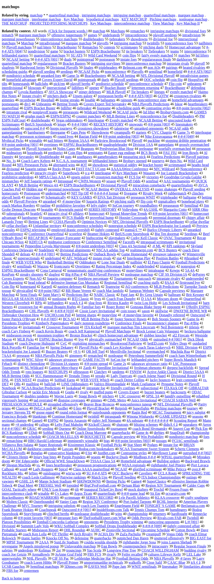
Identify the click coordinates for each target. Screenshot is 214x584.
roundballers (149, 205)
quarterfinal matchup (64, 15)
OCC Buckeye (122, 473)
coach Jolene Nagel (152, 376)
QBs (17, 384)
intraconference (136, 35)
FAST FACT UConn (90, 169)
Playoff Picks (88, 347)
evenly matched (181, 92)
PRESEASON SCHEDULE (22, 404)
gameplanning (12, 132)
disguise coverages (71, 400)
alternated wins (64, 165)
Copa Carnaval (51, 270)
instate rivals (102, 258)
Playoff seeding (194, 189)
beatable (47, 209)
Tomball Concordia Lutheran (58, 522)
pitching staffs (125, 201)
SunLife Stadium (66, 542)
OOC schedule (154, 80)
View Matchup (163, 23)
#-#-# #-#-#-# (158, 420)
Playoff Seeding (124, 477)
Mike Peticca (176, 469)
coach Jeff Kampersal (84, 331)
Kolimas (45, 550)
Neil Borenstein (172, 327)
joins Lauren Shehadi (176, 542)
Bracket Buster (115, 88)
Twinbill (193, 518)
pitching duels (153, 47)
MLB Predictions (166, 287)
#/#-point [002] (49, 291)
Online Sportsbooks (91, 429)
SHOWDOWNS (89, 481)
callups (44, 424)
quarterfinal (10, 108)
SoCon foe (118, 360)
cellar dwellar (199, 222)
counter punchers (88, 116)
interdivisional (12, 88)
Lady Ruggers (43, 469)
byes (97, 299)
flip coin (146, 201)
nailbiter (136, 262)
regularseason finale (156, 59)
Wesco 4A (51, 185)
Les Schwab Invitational (180, 303)
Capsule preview (123, 437)
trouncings (73, 550)
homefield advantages (188, 100)
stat (118, 258)
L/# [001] (192, 522)
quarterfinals (107, 493)
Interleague (96, 120)
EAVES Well (97, 566)
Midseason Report (45, 530)
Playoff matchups (19, 47)
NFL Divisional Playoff (158, 76)
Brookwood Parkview (126, 343)
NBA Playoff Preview (103, 274)
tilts (4, 84)
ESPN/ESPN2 (60, 116)
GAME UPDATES (173, 416)
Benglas (37, 453)
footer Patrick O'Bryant (19, 319)
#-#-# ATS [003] (140, 96)
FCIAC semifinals (185, 441)
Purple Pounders (74, 457)
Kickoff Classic (99, 424)
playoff (200, 63)
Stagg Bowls (88, 396)
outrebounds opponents (109, 412)
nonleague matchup (193, 19)
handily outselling (178, 396)
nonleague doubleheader (92, 514)
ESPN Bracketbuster (106, 51)
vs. (38, 465)
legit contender (187, 380)
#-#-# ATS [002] (200, 71)
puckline (154, 140)
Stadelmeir (46, 250)
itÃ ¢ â (196, 562)
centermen (31, 571)
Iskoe (179, 104)
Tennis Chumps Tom (150, 510)
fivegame (130, 193)
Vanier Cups (68, 502)
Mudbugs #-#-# (144, 457)
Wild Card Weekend (102, 55)
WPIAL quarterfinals (176, 457)
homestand (28, 287)
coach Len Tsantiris (95, 506)
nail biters (44, 47)
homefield (175, 71)
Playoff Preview (25, 201)
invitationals (32, 327)
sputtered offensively (169, 538)
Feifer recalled (132, 554)
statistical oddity (125, 165)
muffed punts (103, 392)
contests (109, 47)
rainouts (127, 100)
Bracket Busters (74, 63)
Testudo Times (79, 376)
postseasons (10, 104)
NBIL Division (187, 347)
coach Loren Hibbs (38, 562)
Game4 (136, 481)
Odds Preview (142, 518)
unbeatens (194, 84)
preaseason (171, 205)
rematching (14, 441)
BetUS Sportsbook (38, 124)
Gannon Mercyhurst (63, 368)
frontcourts (62, 266)
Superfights (141, 408)
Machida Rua (180, 351)
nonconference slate (152, 100)
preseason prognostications (96, 465)
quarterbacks (121, 433)
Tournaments (123, 278)
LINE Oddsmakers (74, 384)
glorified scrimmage (147, 469)
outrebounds (11, 128)
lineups (159, 92)
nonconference (115, 71)
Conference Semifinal (101, 242)
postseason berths (110, 96)
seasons (197, 416)
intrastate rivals (178, 63)
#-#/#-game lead (133, 493)
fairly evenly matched (157, 55)
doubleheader (40, 120)
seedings (66, 71)
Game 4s (142, 433)
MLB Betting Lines (121, 116)
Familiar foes (91, 307)
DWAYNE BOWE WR (190, 311)
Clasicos (22, 408)
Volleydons (130, 209)
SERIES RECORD (99, 497)
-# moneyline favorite (138, 315)
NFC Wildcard (164, 169)
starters (141, 132)
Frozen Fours (178, 489)
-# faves (185, 558)
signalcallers (167, 201)
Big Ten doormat (167, 234)
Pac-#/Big (191, 323)
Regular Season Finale (190, 546)
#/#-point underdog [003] (121, 136)
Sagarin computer (59, 278)
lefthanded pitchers (145, 360)
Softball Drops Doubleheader (116, 526)
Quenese (65, 429)
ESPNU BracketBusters (80, 145)
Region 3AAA (78, 140)
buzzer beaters (154, 392)
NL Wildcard (34, 368)
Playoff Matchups (118, 331)
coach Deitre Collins (129, 380)
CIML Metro (116, 400)
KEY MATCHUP (134, 19)
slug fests (95, 303)
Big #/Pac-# (73, 274)
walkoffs (134, 562)
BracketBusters (13, 497)
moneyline (109, 315)
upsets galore (80, 177)
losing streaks (70, 100)
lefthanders (56, 303)
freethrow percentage (93, 278)
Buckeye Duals (117, 457)
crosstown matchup (109, 177)
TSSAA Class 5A (102, 461)
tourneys (158, 161)
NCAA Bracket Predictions (41, 388)
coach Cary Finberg (16, 331)
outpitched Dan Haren (133, 538)
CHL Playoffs (39, 311)
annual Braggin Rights (60, 307)
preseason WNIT (143, 197)
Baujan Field (88, 136)
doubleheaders (93, 39)
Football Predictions (190, 262)
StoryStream (33, 514)
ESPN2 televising (33, 230)
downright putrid (70, 209)
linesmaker (170, 566)
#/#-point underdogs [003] (95, 246)
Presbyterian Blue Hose (117, 149)
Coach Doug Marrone (91, 433)
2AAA (44, 542)
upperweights (11, 558)
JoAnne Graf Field (68, 554)
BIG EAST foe (201, 538)
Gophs (69, 392)
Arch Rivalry (83, 534)
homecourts (10, 193)
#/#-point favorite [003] (35, 518)
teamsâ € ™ (133, 230)
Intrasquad (65, 181)
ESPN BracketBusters (79, 185)
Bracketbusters (95, 76)
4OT (83, 165)
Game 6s (193, 319)
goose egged (45, 412)
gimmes (96, 400)
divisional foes (195, 31)
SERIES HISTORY (102, 209)
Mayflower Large (164, 453)
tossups (161, 441)
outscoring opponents (164, 522)
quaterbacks (102, 538)
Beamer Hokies (98, 234)
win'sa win (73, 473)
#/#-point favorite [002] (193, 108)
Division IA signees (65, 364)
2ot (58, 550)
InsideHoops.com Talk (112, 510)
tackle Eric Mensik (46, 392)
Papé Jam (127, 295)
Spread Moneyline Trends (128, 213)
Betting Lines (38, 222)
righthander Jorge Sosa (139, 542)
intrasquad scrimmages (157, 242)
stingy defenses (90, 92)
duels (105, 80)
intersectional (56, 88)
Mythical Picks (12, 140)
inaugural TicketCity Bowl (103, 489)
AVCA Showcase (61, 92)
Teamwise (112, 287)
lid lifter (149, 112)
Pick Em (201, 429)
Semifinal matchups (44, 566)
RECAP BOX (38, 238)
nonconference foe (153, 116)
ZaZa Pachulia (130, 534)
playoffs (103, 43)
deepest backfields (180, 368)
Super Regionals (50, 445)
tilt (77, 489)
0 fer (88, 453)
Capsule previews (172, 291)
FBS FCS (94, 554)
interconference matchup (132, 23)
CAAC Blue (176, 562)
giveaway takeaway (167, 254)
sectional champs (14, 420)
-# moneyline (71, 201)
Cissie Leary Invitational (97, 311)
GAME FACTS (94, 360)
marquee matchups (15, 19)
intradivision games (194, 76)
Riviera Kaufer (118, 303)
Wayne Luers (63, 396)
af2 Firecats (180, 335)
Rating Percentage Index (113, 266)
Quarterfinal (192, 299)
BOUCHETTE (95, 437)
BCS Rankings (12, 433)
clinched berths (58, 514)
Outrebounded (43, 502)
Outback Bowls (105, 254)
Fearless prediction (15, 173)
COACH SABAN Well (179, 400)
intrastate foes (68, 518)
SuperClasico (156, 481)
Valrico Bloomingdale (110, 384)
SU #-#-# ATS (96, 473)
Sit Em (155, 493)
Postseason (32, 193)
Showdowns (100, 132)
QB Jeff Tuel (95, 351)
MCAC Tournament (166, 412)
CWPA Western (89, 181)
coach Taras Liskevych (153, 347)
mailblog (32, 384)
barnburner (30, 218)
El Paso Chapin (159, 262)
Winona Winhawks (140, 416)
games (92, 35)
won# (23, 469)
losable (90, 100)
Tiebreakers (156, 51)
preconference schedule (146, 84)
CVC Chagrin (162, 132)
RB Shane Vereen (78, 291)
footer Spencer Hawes (131, 319)
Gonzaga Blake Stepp (146, 307)
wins (118, 514)
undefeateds (111, 35)
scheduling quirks (14, 71)
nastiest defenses (70, 287)
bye (81, 339)
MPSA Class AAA (52, 177)
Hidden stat (34, 189)
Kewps (175, 270)
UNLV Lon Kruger (55, 489)
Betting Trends (67, 104)
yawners (8, 481)
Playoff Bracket (98, 408)
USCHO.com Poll (58, 315)
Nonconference (191, 169)
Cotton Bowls (185, 530)
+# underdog (24, 424)
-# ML (156, 246)
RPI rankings (176, 246)
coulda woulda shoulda (100, 542)
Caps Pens (78, 132)
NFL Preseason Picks (32, 165)
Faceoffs (129, 242)
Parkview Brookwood (110, 140)
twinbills (153, 43)
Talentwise (9, 327)
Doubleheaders (183, 116)
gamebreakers (108, 157)
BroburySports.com (174, 112)
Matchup (27, 43)
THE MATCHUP (14, 23)
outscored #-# (35, 128)
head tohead (37, 282)
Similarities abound (197, 566)
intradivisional (49, 43)
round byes (66, 136)
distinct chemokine (31, 364)
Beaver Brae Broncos (99, 404)
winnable (35, 140)
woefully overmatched (174, 149)
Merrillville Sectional (125, 351)
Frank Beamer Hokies (17, 510)
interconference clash (17, 493)
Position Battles (167, 258)
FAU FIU (170, 153)
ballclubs (41, 84)
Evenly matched (121, 120)
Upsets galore (83, 96)
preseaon (23, 355)
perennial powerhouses (18, 39)
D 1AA (146, 299)
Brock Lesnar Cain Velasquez (157, 331)
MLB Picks (25, 339)
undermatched (55, 193)
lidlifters (78, 88)
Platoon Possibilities (16, 522)
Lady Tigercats (121, 376)
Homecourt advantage (185, 47)
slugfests (8, 67)
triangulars (167, 266)
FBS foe (12, 571)
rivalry (7, 266)
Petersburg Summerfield (146, 355)
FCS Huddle (75, 218)
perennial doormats (167, 218)
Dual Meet (25, 485)
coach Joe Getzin (14, 554)
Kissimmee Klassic (82, 445)
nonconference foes (179, 43)
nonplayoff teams (45, 112)
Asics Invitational (144, 400)
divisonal (13, 169)
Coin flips (75, 153)
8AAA (169, 282)
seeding (47, 429)
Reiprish (121, 408)
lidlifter (66, 108)
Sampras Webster (141, 291)
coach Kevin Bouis (49, 331)
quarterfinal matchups (159, 15)
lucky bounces (160, 380)
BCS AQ (69, 319)
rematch (8, 35)
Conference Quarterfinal (46, 234)
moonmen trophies (50, 335)
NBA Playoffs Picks (49, 355)
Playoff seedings (126, 80)
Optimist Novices (94, 222)
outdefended (145, 266)
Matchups (118, 31)
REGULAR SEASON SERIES (24, 299)
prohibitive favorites (70, 205)
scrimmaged (177, 165)
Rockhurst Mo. (12, 473)
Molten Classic (17, 502)
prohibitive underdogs (18, 177)
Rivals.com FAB (169, 518)
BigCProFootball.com (100, 485)
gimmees (75, 355)
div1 (27, 104)
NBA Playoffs (164, 558)
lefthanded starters (15, 55)
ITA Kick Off (173, 388)
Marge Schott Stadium (55, 481)
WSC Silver (34, 360)
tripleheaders (108, 67)
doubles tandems (37, 396)
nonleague (115, 355)
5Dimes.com (73, 566)
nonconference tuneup (136, 404)
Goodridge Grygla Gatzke (183, 177)
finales (88, 67)
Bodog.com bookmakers (96, 449)
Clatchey (100, 372)
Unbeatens (43, 104)
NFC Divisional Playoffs (130, 222)
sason (146, 311)
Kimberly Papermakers (52, 323)
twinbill (93, 416)
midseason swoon (19, 335)
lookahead (73, 388)
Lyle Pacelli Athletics (134, 497)
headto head (200, 165)
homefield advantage (21, 80)
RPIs (38, 303)
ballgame (189, 197)
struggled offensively (63, 404)
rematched (95, 355)
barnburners (36, 132)
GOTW (163, 96)
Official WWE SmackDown (64, 461)
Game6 (37, 420)
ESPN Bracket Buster (40, 108)
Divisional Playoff (114, 185)
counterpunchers (135, 546)
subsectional (149, 388)
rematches (137, 31)
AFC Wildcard (76, 258)
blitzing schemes (146, 424)
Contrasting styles (134, 453)
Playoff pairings (197, 157)
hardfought (179, 514)
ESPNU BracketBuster (18, 270)
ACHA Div (106, 534)
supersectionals (29, 258)
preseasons (71, 112)
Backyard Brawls (197, 461)
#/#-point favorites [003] (133, 441)
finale (6, 262)
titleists (194, 327)
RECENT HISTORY (108, 124)
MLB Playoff (116, 92)
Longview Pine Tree (121, 550)
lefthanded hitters (105, 161)
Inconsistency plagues (163, 323)
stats (68, 157)
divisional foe (163, 39)
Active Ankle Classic (162, 372)
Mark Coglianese (143, 384)
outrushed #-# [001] (168, 339)
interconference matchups (59, 39)
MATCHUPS (58, 372)
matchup (36, 15)
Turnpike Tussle (195, 287)
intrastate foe (95, 388)
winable (43, 493)
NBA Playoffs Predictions (150, 104)
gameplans (166, 145)
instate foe (170, 445)
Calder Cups (196, 485)
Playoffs (137, 71)
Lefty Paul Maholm (69, 424)
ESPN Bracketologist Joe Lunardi (166, 226)
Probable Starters (14, 530)
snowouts (136, 124)
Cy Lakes (62, 493)
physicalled (24, 291)
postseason (107, 59)
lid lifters (202, 55)
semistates (95, 153)
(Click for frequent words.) (68, 31)
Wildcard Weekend (98, 112)
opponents (91, 522)
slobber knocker (155, 335)
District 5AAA (193, 372)
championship (137, 514)
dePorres (198, 274)
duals (68, 59)
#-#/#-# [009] (152, 526)
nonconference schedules (85, 226)
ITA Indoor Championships (161, 477)
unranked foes (51, 76)
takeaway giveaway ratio (149, 364)
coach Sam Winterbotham (187, 355)
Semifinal (191, 205)
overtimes (51, 145)
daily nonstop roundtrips (92, 323)
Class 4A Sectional (133, 246)
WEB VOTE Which (94, 380)
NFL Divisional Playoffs (175, 404)
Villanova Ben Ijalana (17, 445)
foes (206, 437)
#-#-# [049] (186, 136)
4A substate (135, 420)
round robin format (73, 412)
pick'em (59, 84)
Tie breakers (140, 92)
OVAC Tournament (177, 238)
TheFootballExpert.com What (104, 518)
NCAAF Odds (137, 339)
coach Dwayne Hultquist (37, 343)
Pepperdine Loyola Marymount (47, 246)
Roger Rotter (115, 307)
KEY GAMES (81, 197)
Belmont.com (132, 67)
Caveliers (145, 473)
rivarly (111, 554)
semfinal (152, 181)
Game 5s (73, 76)
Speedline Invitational (113, 368)
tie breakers (134, 51)
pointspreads (87, 80)
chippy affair (195, 218)
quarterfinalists (182, 185)
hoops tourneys (61, 128)
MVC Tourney (32, 506)
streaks (100, 376)
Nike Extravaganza (158, 136)
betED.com (155, 343)
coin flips (129, 55)
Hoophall (47, 100)
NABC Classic (104, 295)
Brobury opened (135, 161)
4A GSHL (151, 209)
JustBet (62, 408)
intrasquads (113, 416)
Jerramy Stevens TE (16, 412)
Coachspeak (47, 510)
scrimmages (129, 47)
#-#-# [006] (80, 124)
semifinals (24, 266)
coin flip (176, 80)
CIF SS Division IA (172, 274)
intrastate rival (16, 112)
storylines (33, 197)
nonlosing (59, 299)
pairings (172, 67)
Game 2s (119, 364)
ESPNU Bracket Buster (56, 339)
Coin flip (8, 287)
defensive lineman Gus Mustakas (75, 282)
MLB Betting (28, 185)
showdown (100, 165)
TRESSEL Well (50, 485)
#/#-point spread (96, 364)
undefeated (53, 258)
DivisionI (8, 526)
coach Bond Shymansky (150, 429)
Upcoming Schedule (155, 530)
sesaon (111, 181)
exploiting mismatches (88, 343)
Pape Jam (119, 566)
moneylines (134, 270)
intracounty (160, 546)
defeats (25, 254)
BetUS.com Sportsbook (132, 234)
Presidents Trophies (16, 323)
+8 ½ (77, 351)
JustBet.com (106, 453)
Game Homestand (134, 254)
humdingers (178, 510)
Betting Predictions (74, 254)
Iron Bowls (190, 153)
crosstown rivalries (187, 96)
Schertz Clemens (187, 449)
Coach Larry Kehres (36, 161)
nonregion (188, 266)
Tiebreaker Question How (20, 315)
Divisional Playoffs (64, 67)
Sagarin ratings (36, 169)
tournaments (52, 218)
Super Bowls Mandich (180, 360)
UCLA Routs (167, 473)
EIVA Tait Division (111, 197)
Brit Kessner (195, 295)
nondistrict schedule (20, 76)
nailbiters (205, 43)
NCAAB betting (123, 76)
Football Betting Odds (132, 558)
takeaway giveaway (63, 360)
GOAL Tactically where (19, 489)
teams (174, 51)
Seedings (191, 234)
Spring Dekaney (62, 347)
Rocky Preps (61, 169)
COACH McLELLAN (63, 437)
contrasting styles (158, 108)
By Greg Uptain (151, 295)
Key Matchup (74, 19)
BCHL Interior (167, 502)
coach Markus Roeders (18, 205)
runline (45, 205)
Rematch (93, 287)
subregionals (15, 213)
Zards (87, 368)
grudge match (35, 116)
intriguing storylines (105, 63)
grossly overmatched (194, 145)
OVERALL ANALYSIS (132, 189)
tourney (192, 408)
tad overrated (43, 400)
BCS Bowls (149, 153)
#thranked (191, 258)
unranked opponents (148, 128)
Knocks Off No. (57, 538)
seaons (96, 457)
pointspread (85, 59)
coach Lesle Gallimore (38, 477)
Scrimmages (11, 124)
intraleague (156, 270)
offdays (78, 213)
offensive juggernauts (67, 35)
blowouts (34, 88)
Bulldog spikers (168, 461)
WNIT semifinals (143, 566)
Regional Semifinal (118, 282)
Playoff (137, 140)
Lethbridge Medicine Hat (92, 558)
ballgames (108, 100)
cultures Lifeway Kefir (164, 554)
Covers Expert (128, 392)
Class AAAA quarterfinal (91, 469)
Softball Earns (64, 380)
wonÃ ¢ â (76, 303)
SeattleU (36, 213)
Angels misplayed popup (41, 546)
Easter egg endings (121, 153)
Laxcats (67, 449)
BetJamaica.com (193, 506)
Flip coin (175, 84)
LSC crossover (130, 396)
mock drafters (138, 489)
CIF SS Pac (60, 558)
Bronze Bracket (81, 335)
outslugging (51, 473)
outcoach (144, 278)
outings (191, 477)
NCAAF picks (127, 112)
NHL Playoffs (37, 558)
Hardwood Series (32, 67)
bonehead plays (192, 201)
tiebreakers (117, 39)
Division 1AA (143, 145)
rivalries (43, 380)
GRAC (32, 429)
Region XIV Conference (100, 502)
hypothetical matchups (102, 19)
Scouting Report (185, 420)
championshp (199, 433)
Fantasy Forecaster (67, 238)
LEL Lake (193, 554)
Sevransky (26, 157)
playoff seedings (165, 35)
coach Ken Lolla (35, 534)
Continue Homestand (67, 416)
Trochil (159, 489)
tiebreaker (84, 108)
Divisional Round (184, 376)
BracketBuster (175, 88)
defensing (81, 538)
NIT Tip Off (80, 193)
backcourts (178, 392)
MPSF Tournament (20, 542)
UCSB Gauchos (13, 566)
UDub (33, 433)
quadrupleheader (115, 145)
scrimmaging (11, 360)
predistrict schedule (110, 84)
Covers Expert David (57, 80)
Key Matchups (101, 23)
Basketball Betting (60, 262)
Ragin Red (139, 412)
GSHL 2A (26, 481)
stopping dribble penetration (185, 140)
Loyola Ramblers (30, 92)
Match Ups (99, 477)
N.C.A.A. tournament (71, 161)
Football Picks (111, 445)
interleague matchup (46, 19)
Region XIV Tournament (163, 485)
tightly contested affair (183, 526)
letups (62, 124)
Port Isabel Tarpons (137, 502)
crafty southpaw (196, 497)
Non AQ (35, 278)
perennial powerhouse (64, 189)
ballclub (50, 384)
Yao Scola (94, 550)
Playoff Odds (130, 181)
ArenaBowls (41, 554)
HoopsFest (195, 80)
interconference (195, 51)
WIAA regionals (134, 465)
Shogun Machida (18, 465)
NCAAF (121, 469)
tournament (119, 429)
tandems (118, 372)
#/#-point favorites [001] (170, 213)
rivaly (84, 392)
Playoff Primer (67, 562)
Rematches (90, 47)
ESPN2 (53, 420)
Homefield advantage (136, 461)
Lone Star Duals (113, 262)
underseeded (195, 278)
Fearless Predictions (165, 157)
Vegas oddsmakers (69, 120)
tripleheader (169, 197)
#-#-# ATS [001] (47, 59)
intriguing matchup (127, 15)
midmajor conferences (64, 242)
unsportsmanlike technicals (103, 562)
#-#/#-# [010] (64, 311)
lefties (33, 473)
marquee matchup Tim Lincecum (131, 327)
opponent (174, 307)
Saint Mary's (52, 295)
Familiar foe (36, 347)
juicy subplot (196, 412)
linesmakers (184, 124)
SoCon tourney (123, 205)
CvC (63, 343)
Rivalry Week (153, 193)
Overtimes (82, 266)
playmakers (117, 238)
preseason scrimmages (36, 136)
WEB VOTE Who (28, 262)
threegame (57, 132)
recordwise (27, 100)
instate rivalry (32, 96)
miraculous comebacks (149, 185)
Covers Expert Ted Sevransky (105, 104)
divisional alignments (75, 250)
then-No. (176, 161)
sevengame (10, 546)
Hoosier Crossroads (133, 218)
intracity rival (57, 213)
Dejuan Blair (130, 485)
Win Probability (152, 437)
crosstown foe (28, 307)
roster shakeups (166, 189)
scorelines (13, 149)
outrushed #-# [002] (197, 453)
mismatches (10, 181)
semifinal (155, 71)
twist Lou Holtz (146, 303)
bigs (107, 441)
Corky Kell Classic (144, 238)
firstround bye (190, 282)
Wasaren (149, 173)
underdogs (25, 550)
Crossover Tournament (62, 327)
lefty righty (99, 205)
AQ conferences (137, 287)
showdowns (139, 39)
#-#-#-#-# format (106, 193)
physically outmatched (105, 339)
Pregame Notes (172, 384)
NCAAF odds (179, 128)
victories (152, 177)
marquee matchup (191, 15)
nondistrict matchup (183, 437)
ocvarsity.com (175, 493)
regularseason (47, 63)
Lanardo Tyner (12, 222)
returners (159, 514)
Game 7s (183, 132)
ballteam (174, 295)
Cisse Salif (154, 562)
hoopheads (34, 153)
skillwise (161, 311)
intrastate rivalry (168, 278)
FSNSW (136, 372)
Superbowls (71, 173)
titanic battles (31, 538)
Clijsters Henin (17, 457)
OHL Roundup (74, 530)
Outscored (198, 315)
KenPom (8, 274)
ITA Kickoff (93, 327)
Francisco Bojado (14, 416)
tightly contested (107, 230)
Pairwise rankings (73, 477)
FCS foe (135, 177)
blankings (40, 416)
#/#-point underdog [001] (20, 145)
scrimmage (72, 497)
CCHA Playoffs (65, 222)
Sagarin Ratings (97, 201)
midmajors (14, 153)
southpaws (84, 157)
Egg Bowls (109, 546)
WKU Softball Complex (71, 526)
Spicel (63, 469)
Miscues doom (167, 299)
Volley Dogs (178, 343)
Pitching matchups (163, 19)
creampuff (153, 534)
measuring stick (134, 157)
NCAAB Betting (150, 120)
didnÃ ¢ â (170, 424)
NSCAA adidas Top (110, 250)
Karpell (46, 287)
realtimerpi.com (141, 250)
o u (87, 173)
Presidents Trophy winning (123, 522)
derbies (159, 433)
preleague (146, 149)
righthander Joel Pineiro (168, 465)
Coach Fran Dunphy (121, 299)
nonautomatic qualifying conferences (94, 270)
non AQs (154, 67)
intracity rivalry (46, 173)
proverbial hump (102, 218)
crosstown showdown (93, 128)
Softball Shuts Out (56, 433)
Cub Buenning (12, 282)
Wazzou (43, 266)
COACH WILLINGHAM (160, 550)
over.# (196, 469)
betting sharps (86, 315)
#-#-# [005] (49, 319)
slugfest (54, 274)
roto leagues (34, 372)
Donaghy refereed (172, 315)
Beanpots (87, 149)
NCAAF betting (18, 59)
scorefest (75, 234)
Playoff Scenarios (39, 149)
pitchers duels (57, 96)
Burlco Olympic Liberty (164, 230)
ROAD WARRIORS (44, 497)
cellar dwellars (17, 226)
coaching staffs (148, 282)
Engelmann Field (126, 506)
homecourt (96, 213)
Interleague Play (139, 258)
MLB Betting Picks (95, 319)
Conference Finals (128, 323)
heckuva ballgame (197, 331)
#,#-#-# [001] (45, 254)
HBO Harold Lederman (45, 441)
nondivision (36, 51)
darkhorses (184, 59)
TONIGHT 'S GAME (160, 506)
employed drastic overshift (70, 230)
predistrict (55, 153)
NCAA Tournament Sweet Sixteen (144, 449)
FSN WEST (23, 380)
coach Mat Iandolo (110, 291)
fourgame (104, 108)
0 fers (77, 408)
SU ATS (77, 55)
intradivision (191, 35)
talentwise (121, 128)
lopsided (73, 485)
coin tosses (128, 311)
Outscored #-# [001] (76, 510)
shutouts (122, 424)
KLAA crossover (167, 497)
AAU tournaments (176, 181)
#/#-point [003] (159, 124)
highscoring (94, 238)
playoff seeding (44, 71)
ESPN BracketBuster (169, 222)
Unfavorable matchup (80, 546)
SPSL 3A (152, 396)
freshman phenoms (147, 368)
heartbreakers (197, 104)
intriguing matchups (96, 15)
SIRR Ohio (200, 209)
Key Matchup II (188, 23)
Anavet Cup (181, 429)
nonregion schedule (123, 226)
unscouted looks (180, 120)
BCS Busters (167, 250)
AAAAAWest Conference (129, 169)
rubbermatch (177, 193)
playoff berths (80, 84)
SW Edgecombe (27, 461)
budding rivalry (195, 550)
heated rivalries (194, 67)
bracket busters (74, 51)
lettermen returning (145, 88)
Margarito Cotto (175, 209)
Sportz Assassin (75, 420)
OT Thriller (60, 534)
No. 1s (11, 161)
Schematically (55, 197)
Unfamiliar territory (47, 226)
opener (94, 88)
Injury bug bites (44, 457)
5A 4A (189, 270)
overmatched (156, 351)
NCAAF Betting (97, 189)
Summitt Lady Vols (35, 526)
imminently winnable (82, 441)
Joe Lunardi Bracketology (179, 173)
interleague (103, 173)
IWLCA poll (43, 408)
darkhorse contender (42, 449)
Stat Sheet (134, 445)
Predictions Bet (77, 295)
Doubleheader (49, 157)
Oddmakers (87, 262)
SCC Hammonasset (49, 376)
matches (184, 55)
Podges (152, 445)
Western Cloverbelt (16, 303)
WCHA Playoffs (14, 453)
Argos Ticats (83, 493)
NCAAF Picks (88, 71)
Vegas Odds (174, 534)
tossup (6, 291)
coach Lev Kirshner (118, 347)
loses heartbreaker (59, 465)
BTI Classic (80, 299)
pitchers (108, 396)
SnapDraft (177, 433)
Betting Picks (116, 481)
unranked (49, 201)
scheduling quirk (128, 108)
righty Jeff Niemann (106, 420)
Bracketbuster (67, 47)
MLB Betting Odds (16, 376)
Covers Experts (13, 278)
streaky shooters (31, 274)
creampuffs (122, 132)
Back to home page (16, 578)
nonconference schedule (23, 437)
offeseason (80, 372)
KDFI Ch (36, 242)
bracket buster (153, 165)
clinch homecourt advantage (118, 335)
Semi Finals (28, 295)
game (54, 51)
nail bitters (55, 140)
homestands (21, 84)
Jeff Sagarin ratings (38, 181)
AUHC (96, 530)
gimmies (8, 100)
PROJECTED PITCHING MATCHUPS (59, 23)
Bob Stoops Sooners (166, 319)
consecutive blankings (64, 453)
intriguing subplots (61, 506)
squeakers (190, 424)
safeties (7, 550)
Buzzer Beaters (57, 351)
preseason (203, 149)
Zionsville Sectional (120, 530)
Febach (7, 364)
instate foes (128, 59)
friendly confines (123, 388)
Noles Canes (66, 149)
